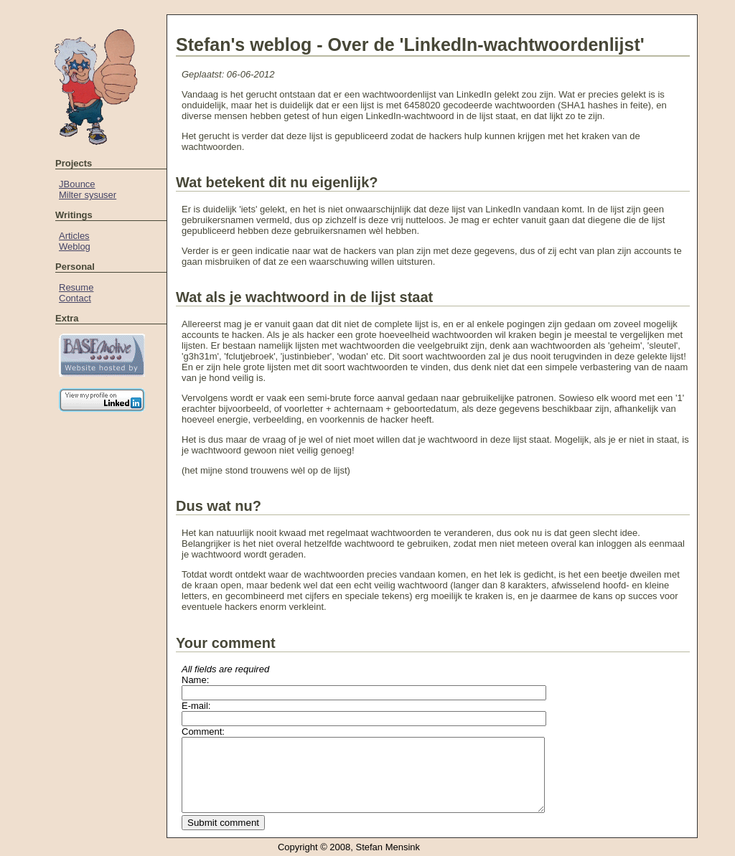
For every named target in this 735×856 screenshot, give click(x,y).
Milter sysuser (87, 194)
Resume (76, 287)
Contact (75, 298)
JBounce (77, 184)
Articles (74, 235)
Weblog (74, 246)
